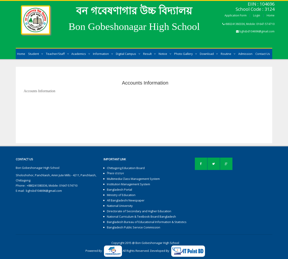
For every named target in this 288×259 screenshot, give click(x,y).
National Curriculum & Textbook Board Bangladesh (141, 216)
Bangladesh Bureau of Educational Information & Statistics (147, 222)
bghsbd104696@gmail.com (256, 31)
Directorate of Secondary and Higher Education (139, 211)
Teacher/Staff (57, 54)
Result (149, 54)
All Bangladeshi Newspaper (125, 200)
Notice (165, 54)
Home (270, 15)
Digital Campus (128, 54)
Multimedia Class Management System (133, 179)
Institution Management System (128, 184)
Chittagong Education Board (126, 168)
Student (35, 54)
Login (256, 15)
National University (120, 206)
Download (209, 54)
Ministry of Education (121, 195)
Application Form (236, 15)
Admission (245, 54)
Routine (228, 54)
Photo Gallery (185, 54)
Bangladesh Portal (119, 190)
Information (103, 54)
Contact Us (262, 54)
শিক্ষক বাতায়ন (115, 173)
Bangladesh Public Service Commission (133, 227)
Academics (80, 54)
